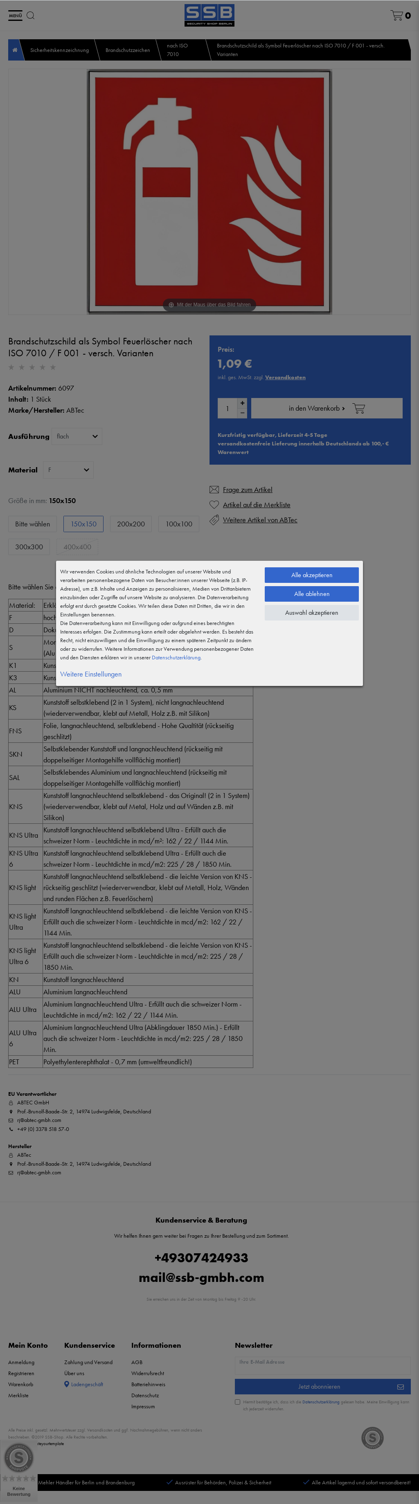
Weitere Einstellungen (91, 674)
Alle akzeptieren (312, 575)
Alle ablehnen (312, 593)
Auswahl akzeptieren (311, 612)
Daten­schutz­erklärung (176, 657)
